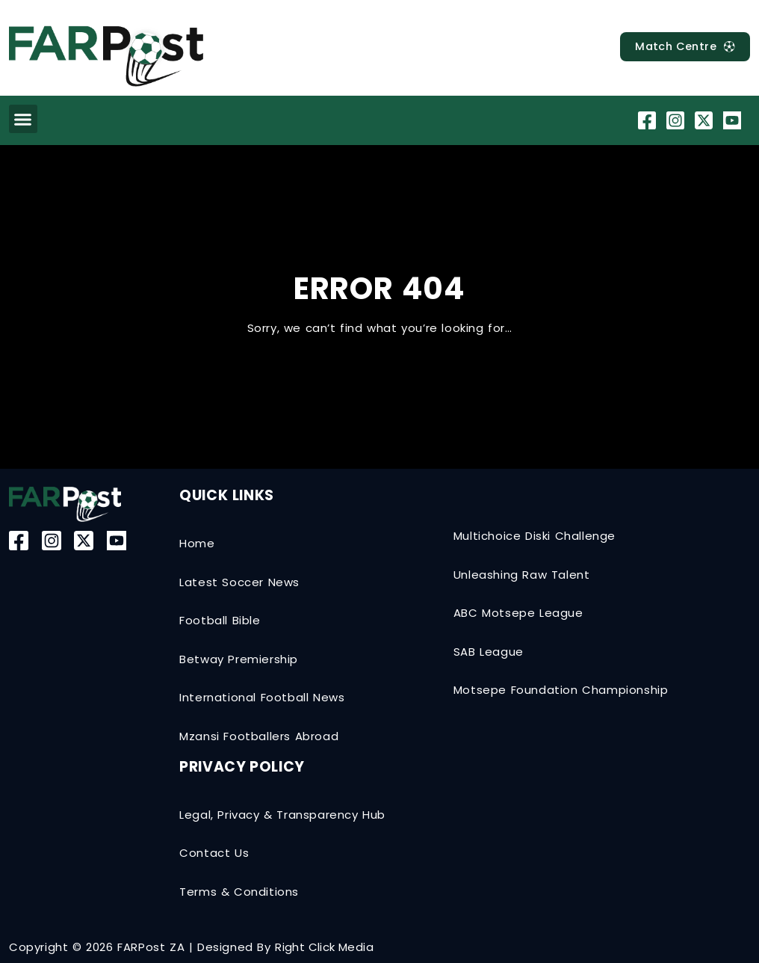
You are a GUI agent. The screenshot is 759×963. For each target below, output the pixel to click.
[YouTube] (734, 120)
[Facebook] (649, 120)
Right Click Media (324, 947)
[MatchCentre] (681, 46)
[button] (23, 119)
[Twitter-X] (706, 120)
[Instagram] (677, 120)
